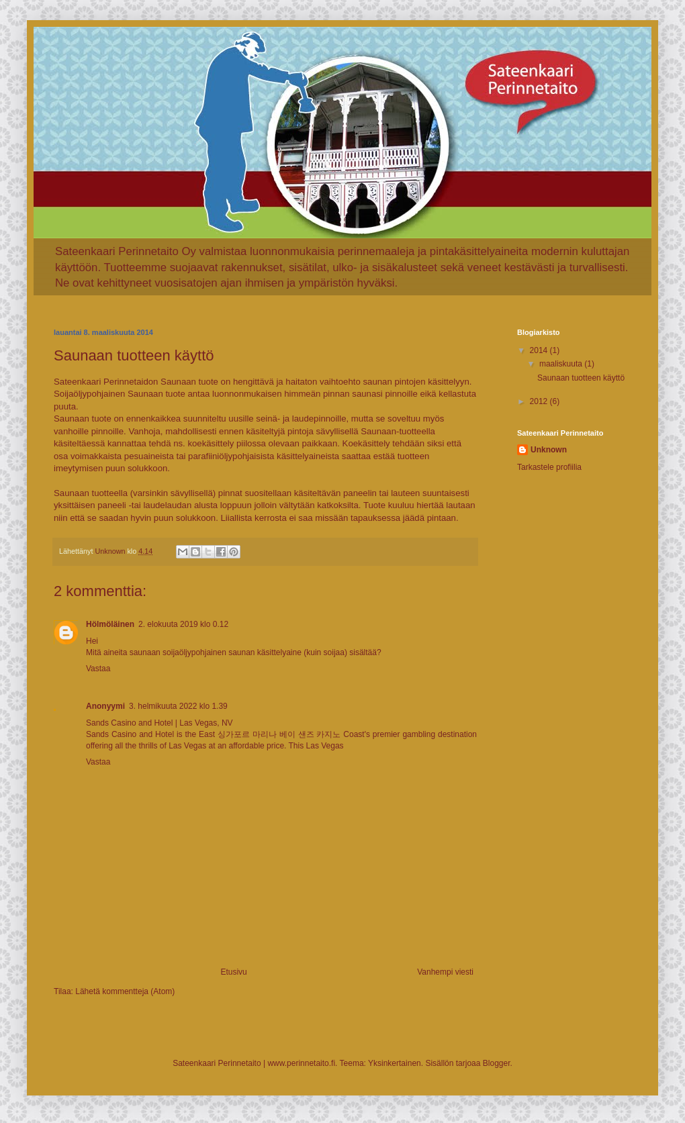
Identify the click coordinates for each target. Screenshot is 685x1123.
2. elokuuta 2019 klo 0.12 (183, 624)
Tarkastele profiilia (549, 467)
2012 (540, 401)
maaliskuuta (561, 364)
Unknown (549, 449)
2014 (540, 350)
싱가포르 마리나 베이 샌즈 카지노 (279, 734)
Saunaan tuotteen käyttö (581, 378)
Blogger (496, 1063)
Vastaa (98, 668)
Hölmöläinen (110, 624)
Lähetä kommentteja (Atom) (125, 991)
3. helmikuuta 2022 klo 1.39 (178, 706)
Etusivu (233, 972)
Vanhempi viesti (445, 972)
